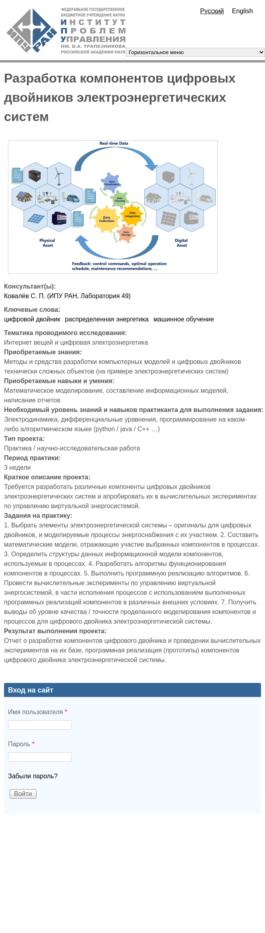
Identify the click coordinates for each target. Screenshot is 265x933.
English (242, 11)
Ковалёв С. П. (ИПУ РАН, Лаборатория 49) (67, 296)
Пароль (21, 744)
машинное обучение (184, 319)
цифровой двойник (32, 319)
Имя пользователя (37, 712)
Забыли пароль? (33, 776)
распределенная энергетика (107, 319)
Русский (212, 11)
